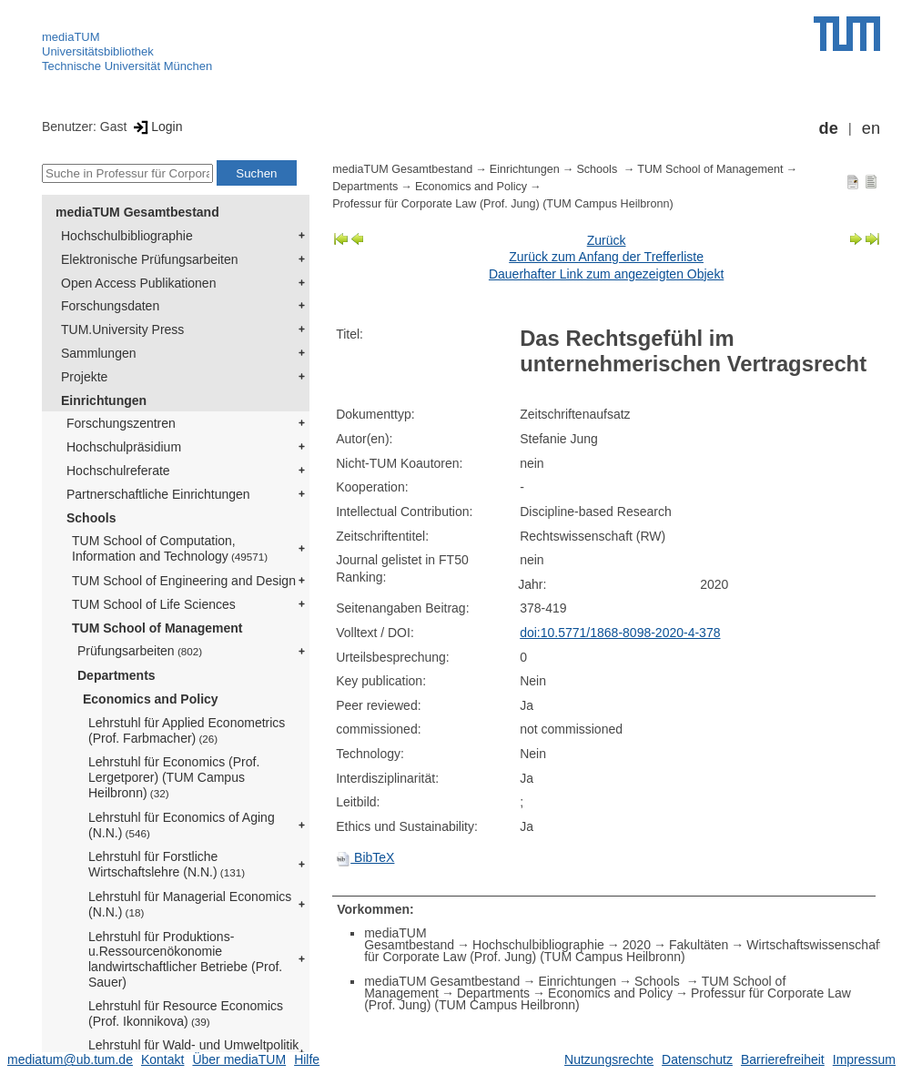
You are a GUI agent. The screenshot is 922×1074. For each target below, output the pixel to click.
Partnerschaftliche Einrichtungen (158, 494)
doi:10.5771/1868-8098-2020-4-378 (620, 632)
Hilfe (306, 1059)
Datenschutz (697, 1059)
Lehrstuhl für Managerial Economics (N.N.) (189, 904)
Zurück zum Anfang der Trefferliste (606, 256)
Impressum (864, 1059)
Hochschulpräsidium (123, 447)
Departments (116, 675)
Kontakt (162, 1059)
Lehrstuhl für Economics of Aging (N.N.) (181, 825)
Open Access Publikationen (138, 283)
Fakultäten (698, 944)
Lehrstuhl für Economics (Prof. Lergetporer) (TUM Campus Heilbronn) (173, 777)
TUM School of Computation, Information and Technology (170, 548)
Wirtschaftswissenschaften (821, 944)
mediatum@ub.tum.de (70, 1059)
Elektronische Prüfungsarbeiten (149, 259)
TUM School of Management (157, 628)
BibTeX (365, 857)
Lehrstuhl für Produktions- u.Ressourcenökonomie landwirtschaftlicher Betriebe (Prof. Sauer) (185, 959)
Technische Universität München (127, 66)
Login (156, 126)
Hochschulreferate (118, 470)
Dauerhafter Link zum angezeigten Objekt (606, 274)
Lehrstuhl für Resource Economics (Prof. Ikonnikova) (185, 1013)
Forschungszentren (121, 423)
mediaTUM (71, 37)
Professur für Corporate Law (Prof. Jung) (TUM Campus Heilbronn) (502, 204)
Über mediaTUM (239, 1059)
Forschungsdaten (110, 306)
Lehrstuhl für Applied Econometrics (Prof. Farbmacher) (186, 730)
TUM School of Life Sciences (154, 604)
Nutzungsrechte (609, 1059)
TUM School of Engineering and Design (184, 580)
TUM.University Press (122, 329)
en (871, 128)
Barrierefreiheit (783, 1059)
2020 (637, 944)
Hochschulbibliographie (127, 235)
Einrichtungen (104, 400)
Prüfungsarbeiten (139, 650)
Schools (91, 518)
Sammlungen (99, 353)
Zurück (606, 240)
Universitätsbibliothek (98, 51)
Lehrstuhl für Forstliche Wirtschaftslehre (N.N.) (166, 864)
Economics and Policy (150, 699)
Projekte (84, 377)
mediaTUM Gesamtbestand (137, 212)
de (828, 128)
